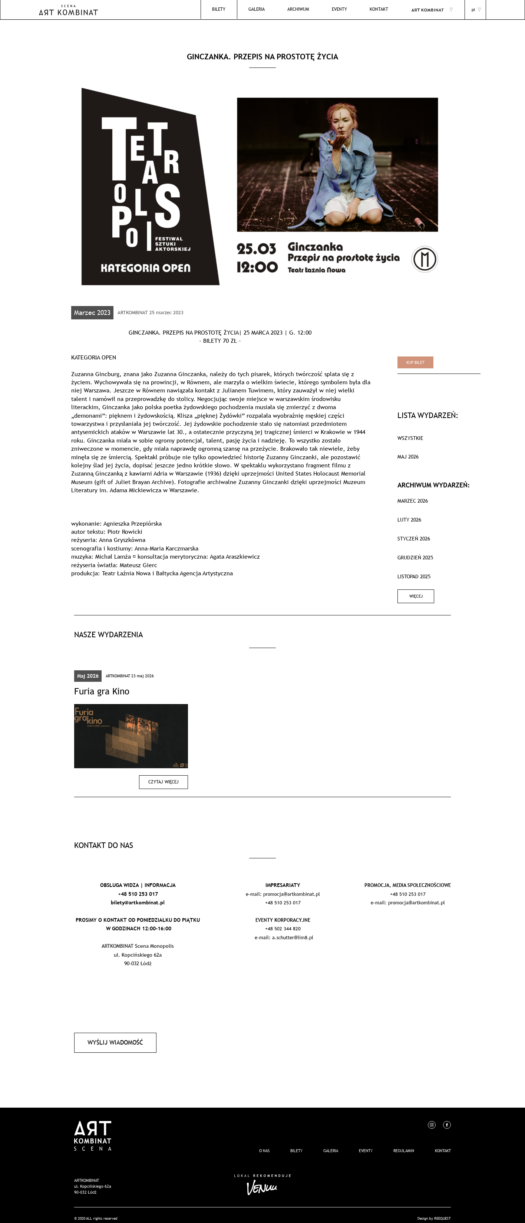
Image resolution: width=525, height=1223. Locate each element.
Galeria (270, 10)
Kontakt (381, 10)
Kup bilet (415, 362)
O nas (264, 1144)
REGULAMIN (403, 1144)
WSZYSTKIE (410, 438)
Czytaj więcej (165, 777)
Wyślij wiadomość (113, 1037)
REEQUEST (442, 1211)
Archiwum (308, 10)
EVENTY (346, 10)
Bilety (236, 10)
